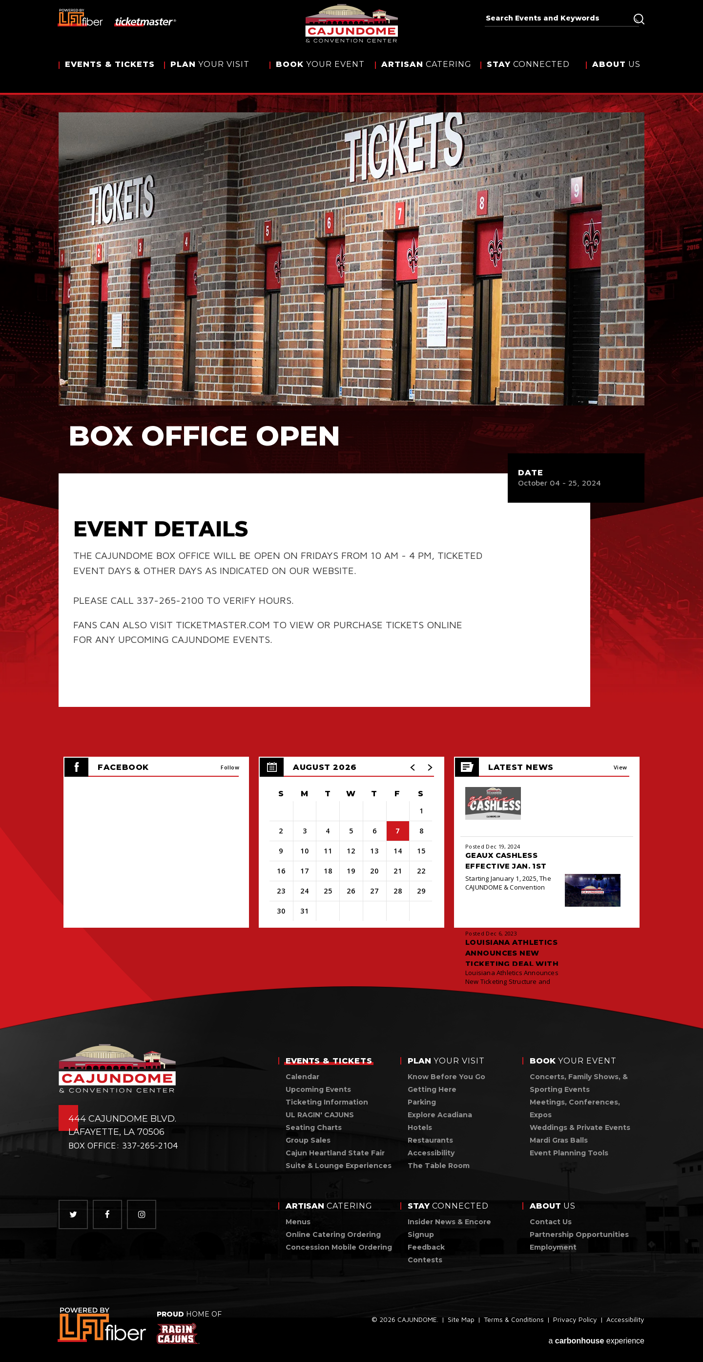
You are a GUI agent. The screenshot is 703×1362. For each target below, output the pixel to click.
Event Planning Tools (569, 1153)
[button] (413, 767)
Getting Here (432, 1089)
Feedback (426, 1247)
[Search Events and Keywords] (558, 18)
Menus (298, 1221)
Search (639, 19)
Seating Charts (314, 1127)
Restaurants (430, 1140)
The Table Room (439, 1165)
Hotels (420, 1127)
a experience (596, 1338)
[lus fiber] (81, 17)
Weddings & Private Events (580, 1127)
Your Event (320, 75)
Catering (426, 75)
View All (620, 770)
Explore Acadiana (440, 1114)
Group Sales (308, 1140)
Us (616, 75)
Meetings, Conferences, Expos (575, 1108)
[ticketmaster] (145, 21)
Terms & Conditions (514, 1322)
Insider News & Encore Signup (449, 1228)
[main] (351, 524)
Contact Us (551, 1221)
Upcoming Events (318, 1089)
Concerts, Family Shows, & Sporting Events (579, 1083)
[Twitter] (73, 1214)
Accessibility (431, 1153)
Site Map (461, 1322)
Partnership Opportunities (579, 1234)
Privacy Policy (575, 1322)
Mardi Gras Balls (559, 1140)
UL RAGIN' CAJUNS (320, 1114)
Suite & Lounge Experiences (339, 1165)
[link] (103, 1324)
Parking (422, 1102)
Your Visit (209, 75)
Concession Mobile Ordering (339, 1247)
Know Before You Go (446, 1076)
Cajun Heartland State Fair (335, 1153)
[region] (351, 842)
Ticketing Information (327, 1102)
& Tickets (110, 75)
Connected (528, 75)
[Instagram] (141, 1214)
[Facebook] (107, 1214)
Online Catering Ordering (333, 1234)
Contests (425, 1260)
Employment (553, 1247)
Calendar (302, 1076)
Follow (230, 767)
